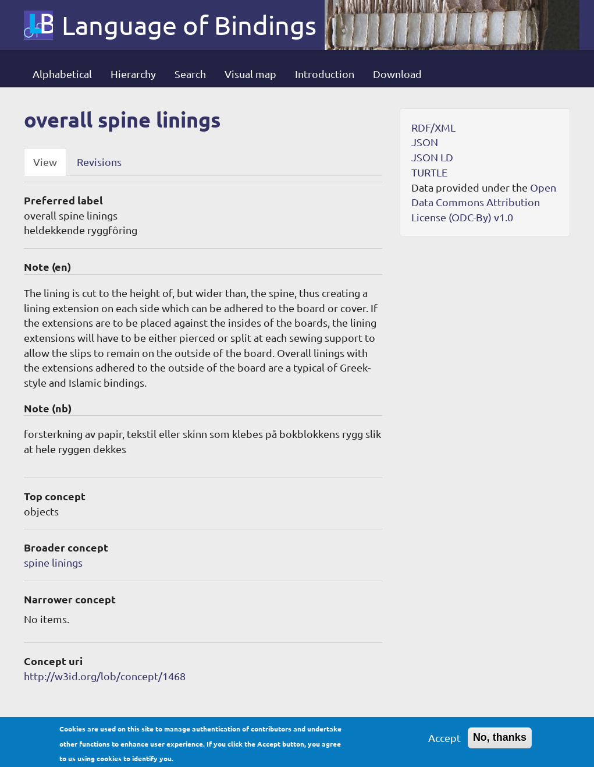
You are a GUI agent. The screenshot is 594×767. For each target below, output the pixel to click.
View (45, 161)
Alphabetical (62, 74)
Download (397, 74)
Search (190, 74)
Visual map (250, 74)
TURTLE (429, 172)
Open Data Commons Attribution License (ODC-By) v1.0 (483, 202)
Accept (444, 742)
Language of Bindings (189, 25)
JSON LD (432, 157)
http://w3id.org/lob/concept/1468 (105, 676)
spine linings (53, 562)
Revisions (99, 161)
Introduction (324, 74)
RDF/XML (433, 127)
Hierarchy (133, 74)
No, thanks (500, 741)
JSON (424, 142)
